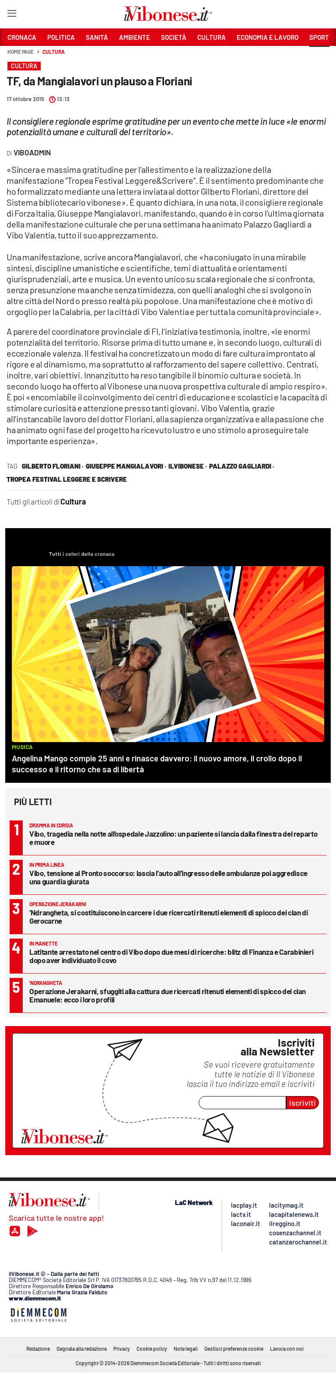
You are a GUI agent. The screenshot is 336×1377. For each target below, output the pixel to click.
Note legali (186, 1348)
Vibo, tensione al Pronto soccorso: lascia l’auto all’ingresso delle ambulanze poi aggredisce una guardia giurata (168, 877)
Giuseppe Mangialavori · (126, 466)
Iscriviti (302, 1102)
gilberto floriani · (53, 466)
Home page (20, 52)
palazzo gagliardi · (241, 466)
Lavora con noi (287, 1348)
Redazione (38, 1348)
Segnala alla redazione (81, 1348)
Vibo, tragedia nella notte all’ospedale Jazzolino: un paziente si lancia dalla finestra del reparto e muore (173, 837)
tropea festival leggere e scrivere (67, 479)
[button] (319, 56)
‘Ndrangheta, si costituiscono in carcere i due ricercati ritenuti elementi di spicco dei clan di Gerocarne (168, 916)
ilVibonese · (187, 466)
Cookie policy (151, 1348)
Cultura (53, 52)
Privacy (121, 1348)
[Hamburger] (12, 15)
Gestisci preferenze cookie (233, 1348)
